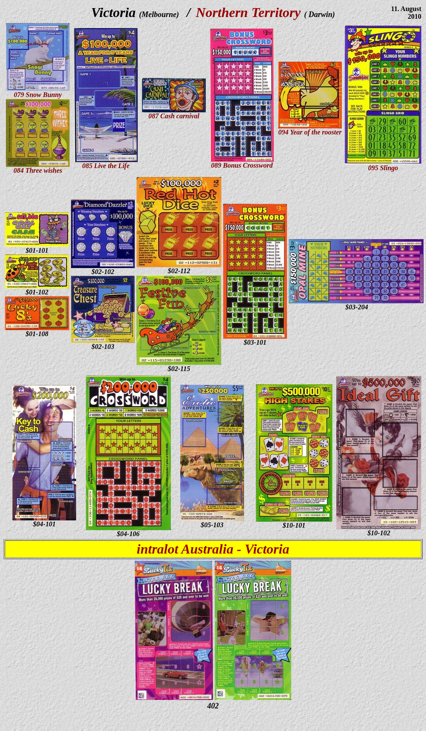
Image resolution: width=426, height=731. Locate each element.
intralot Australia (185, 549)
